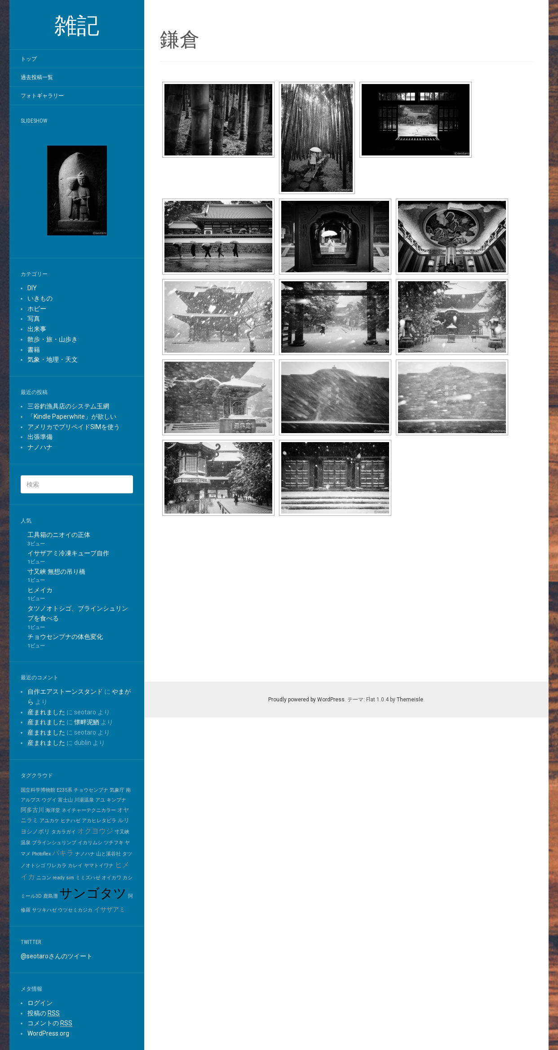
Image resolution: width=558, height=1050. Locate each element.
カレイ (75, 865)
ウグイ (49, 800)
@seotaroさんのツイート (57, 956)
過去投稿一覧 (37, 77)
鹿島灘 (50, 896)
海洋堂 (52, 810)
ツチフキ (114, 843)
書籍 (33, 349)
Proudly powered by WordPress (306, 699)
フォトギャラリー (42, 96)
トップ (29, 59)
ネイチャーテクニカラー (89, 810)
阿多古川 (32, 809)
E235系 (64, 790)
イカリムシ (90, 843)
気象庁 (117, 790)
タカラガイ (63, 832)
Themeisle (410, 699)
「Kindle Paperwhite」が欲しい (71, 416)
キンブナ (116, 800)
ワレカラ (56, 865)
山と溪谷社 (108, 854)
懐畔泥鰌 (86, 722)
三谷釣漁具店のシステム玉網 (68, 406)
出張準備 (40, 436)
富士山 (65, 800)
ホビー (36, 308)
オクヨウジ (95, 831)
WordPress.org (48, 1033)
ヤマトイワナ (99, 865)
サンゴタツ (93, 893)
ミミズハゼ (87, 878)
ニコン (43, 878)
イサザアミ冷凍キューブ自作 (68, 553)
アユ (100, 800)
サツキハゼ (44, 910)
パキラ (63, 853)
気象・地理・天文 (52, 359)
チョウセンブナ (91, 790)
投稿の (43, 1013)
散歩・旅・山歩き (52, 339)
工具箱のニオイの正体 (58, 534)
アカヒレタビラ (99, 821)
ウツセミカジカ (75, 910)
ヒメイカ (40, 590)
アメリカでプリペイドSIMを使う (73, 426)
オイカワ (111, 878)
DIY (32, 288)
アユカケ (49, 821)
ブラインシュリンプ (54, 843)
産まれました (46, 712)
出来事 (36, 328)
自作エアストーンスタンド (65, 691)
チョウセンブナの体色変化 (65, 636)
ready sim (63, 878)
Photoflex (41, 854)
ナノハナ (40, 447)
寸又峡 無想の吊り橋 (56, 571)
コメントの (49, 1023)
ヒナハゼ (70, 821)
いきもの (40, 298)
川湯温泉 (84, 800)
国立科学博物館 (38, 790)
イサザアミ (109, 909)
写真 (33, 318)
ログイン (40, 1002)
